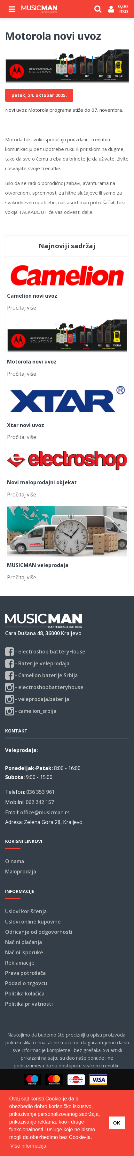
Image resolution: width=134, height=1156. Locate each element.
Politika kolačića (24, 993)
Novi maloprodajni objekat (42, 482)
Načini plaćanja (23, 942)
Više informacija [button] (28, 1146)
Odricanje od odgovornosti (38, 931)
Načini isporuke (24, 952)
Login (111, 11)
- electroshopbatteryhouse (44, 687)
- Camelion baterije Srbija (41, 675)
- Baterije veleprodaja (37, 664)
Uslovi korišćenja (26, 911)
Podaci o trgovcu (26, 983)
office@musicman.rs (45, 812)
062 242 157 (40, 802)
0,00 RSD (123, 9)
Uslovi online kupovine (33, 921)
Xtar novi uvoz (25, 425)
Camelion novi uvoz (32, 295)
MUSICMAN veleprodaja (37, 565)
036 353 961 (40, 791)
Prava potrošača (25, 972)
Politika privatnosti (29, 1003)
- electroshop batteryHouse (45, 652)
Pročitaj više (21, 307)
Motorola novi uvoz (32, 361)
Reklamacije (20, 962)
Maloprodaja (20, 871)
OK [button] (117, 1122)
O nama (14, 861)
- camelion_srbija (30, 711)
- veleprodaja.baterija (37, 699)
